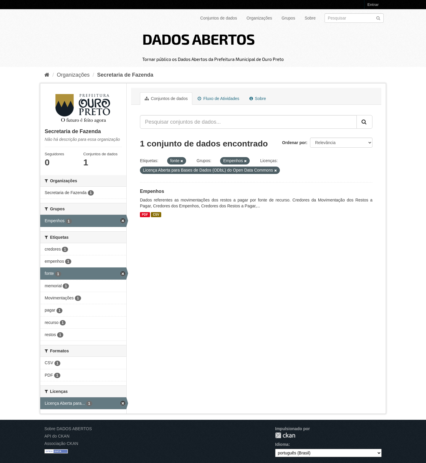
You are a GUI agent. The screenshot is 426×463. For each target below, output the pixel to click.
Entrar (373, 4)
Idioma (281, 444)
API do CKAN (57, 436)
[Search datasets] (354, 18)
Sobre (310, 18)
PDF (145, 214)
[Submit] (378, 17)
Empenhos (152, 191)
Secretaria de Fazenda (125, 75)
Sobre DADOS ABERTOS (68, 428)
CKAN (285, 435)
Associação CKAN (61, 443)
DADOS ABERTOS (198, 39)
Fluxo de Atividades (218, 98)
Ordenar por (294, 142)
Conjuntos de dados (218, 18)
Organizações (259, 18)
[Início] (46, 75)
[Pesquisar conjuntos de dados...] (248, 122)
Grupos (288, 18)
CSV (156, 214)
